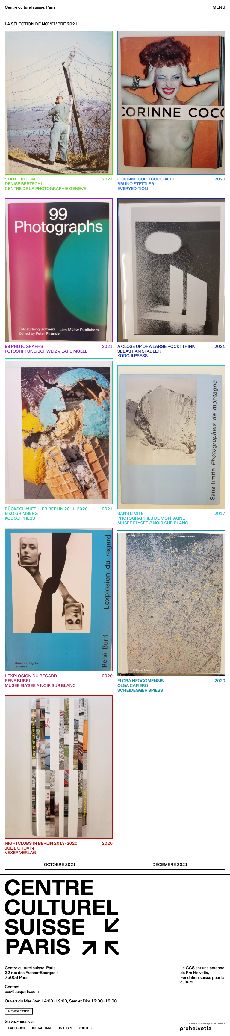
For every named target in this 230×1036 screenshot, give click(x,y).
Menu (219, 7)
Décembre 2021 (170, 864)
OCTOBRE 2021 (60, 864)
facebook (17, 1028)
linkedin (64, 1028)
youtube (86, 1028)
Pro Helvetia (197, 973)
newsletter (18, 1011)
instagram (41, 1028)
